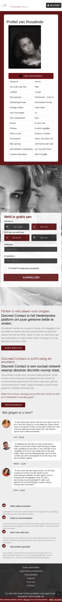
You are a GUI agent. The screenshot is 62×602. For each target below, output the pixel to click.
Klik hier (27, 600)
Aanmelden (31, 277)
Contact (31, 585)
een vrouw (18, 227)
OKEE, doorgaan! (55, 600)
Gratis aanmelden (30, 567)
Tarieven (31, 578)
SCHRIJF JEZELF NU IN (13, 348)
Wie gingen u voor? (31, 193)
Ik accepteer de (23, 268)
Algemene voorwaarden (31, 571)
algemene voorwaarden (30, 268)
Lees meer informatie (31, 294)
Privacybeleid (31, 574)
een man (44, 227)
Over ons (31, 582)
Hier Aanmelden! (30, 76)
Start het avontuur (13, 405)
